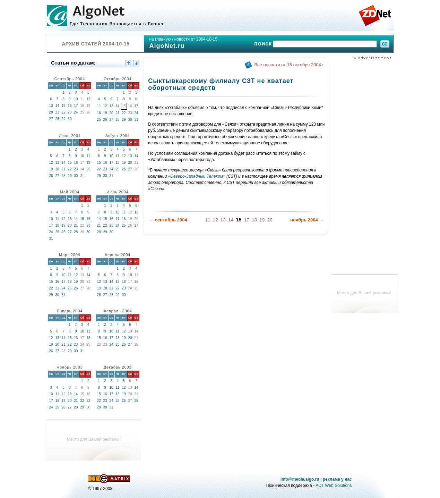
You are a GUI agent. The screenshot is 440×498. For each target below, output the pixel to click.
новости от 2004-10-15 (195, 39)
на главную (160, 39)
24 (76, 112)
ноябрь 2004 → (306, 219)
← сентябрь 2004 (168, 219)
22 (63, 112)
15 (63, 106)
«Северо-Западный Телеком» (196, 176)
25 (99, 119)
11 (99, 106)
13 (51, 106)
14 (57, 106)
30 (69, 119)
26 (105, 119)
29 (63, 119)
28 (57, 119)
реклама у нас (337, 479)
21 (57, 112)
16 (69, 106)
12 (88, 99)
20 (51, 112)
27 (51, 119)
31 (136, 119)
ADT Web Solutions (334, 485)
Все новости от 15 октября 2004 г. (289, 64)
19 (105, 113)
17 (76, 106)
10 (76, 99)
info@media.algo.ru (300, 479)
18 (99, 113)
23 (69, 112)
